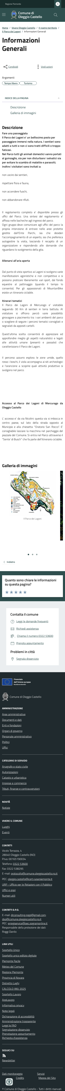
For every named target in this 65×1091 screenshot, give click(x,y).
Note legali (8, 1011)
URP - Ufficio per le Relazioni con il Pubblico (27, 884)
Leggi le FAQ (9, 1025)
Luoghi (6, 827)
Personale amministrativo (17, 736)
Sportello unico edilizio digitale (19, 955)
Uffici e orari (9, 890)
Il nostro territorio (48, 28)
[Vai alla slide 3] (36, 554)
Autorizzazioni (10, 772)
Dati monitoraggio (12, 1074)
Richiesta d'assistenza (14, 1038)
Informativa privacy (13, 1005)
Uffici (5, 747)
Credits (20, 1078)
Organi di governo (12, 731)
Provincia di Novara (13, 978)
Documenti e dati (12, 720)
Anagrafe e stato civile (15, 766)
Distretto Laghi (10, 983)
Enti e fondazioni (11, 725)
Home (5, 28)
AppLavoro (8, 1000)
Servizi (41, 1074)
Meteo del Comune (13, 966)
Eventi (6, 832)
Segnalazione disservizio (16, 1029)
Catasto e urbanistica (14, 778)
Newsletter (8, 1060)
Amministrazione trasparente (19, 1021)
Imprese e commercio (14, 783)
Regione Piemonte (13, 4)
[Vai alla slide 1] (28, 554)
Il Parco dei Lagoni (11, 31)
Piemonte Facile (11, 961)
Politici (6, 742)
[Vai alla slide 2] (32, 554)
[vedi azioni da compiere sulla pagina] (44, 67)
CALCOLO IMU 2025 (14, 989)
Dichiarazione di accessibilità (18, 1016)
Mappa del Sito (47, 1078)
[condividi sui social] (10, 67)
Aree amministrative (13, 714)
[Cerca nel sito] (54, 15)
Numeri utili (8, 896)
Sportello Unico (11, 950)
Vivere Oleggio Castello (23, 28)
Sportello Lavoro (11, 994)
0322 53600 (20, 864)
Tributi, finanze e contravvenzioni (21, 789)
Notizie (6, 808)
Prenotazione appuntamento (18, 1034)
